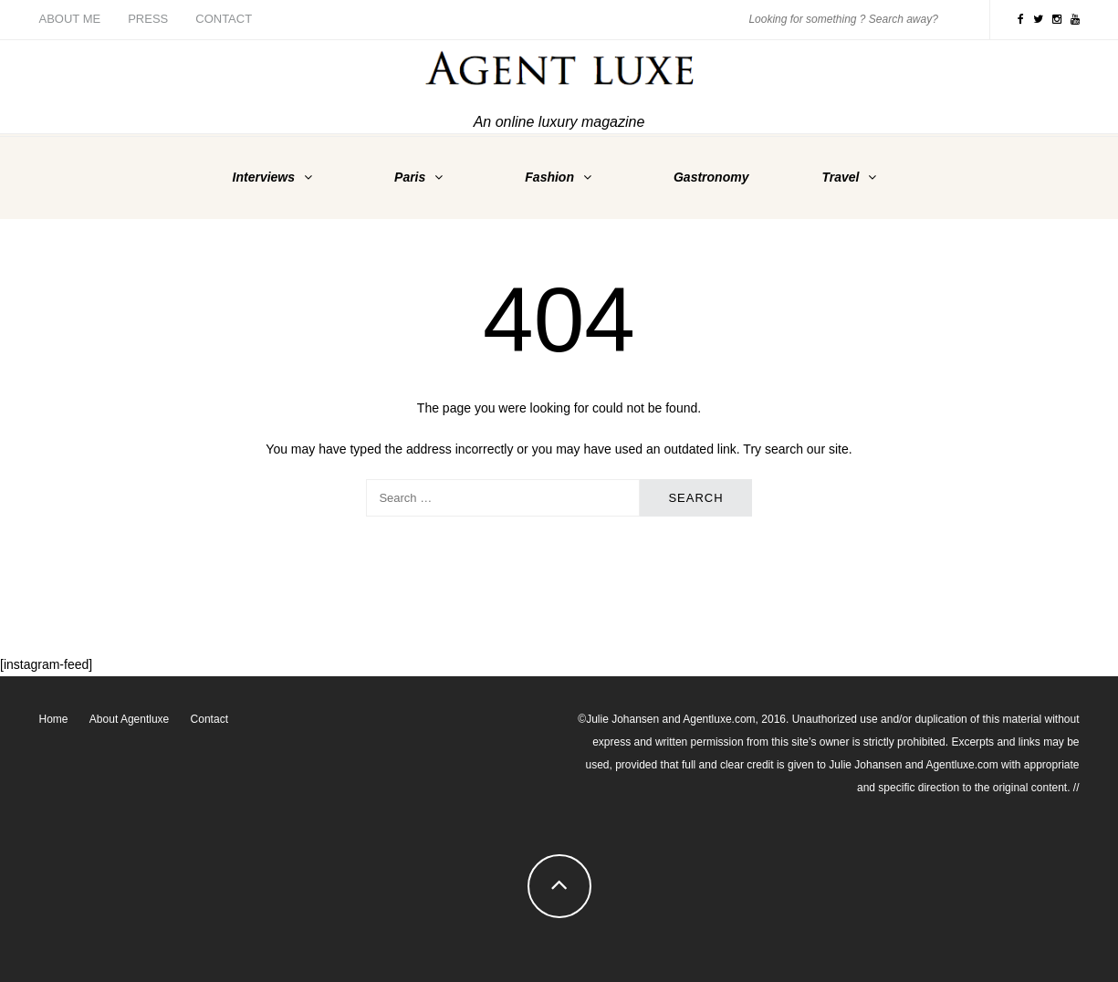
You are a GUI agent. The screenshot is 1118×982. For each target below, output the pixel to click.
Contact (223, 19)
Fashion (549, 177)
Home (53, 719)
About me (70, 19)
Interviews (264, 177)
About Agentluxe (129, 719)
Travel (840, 177)
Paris (409, 177)
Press (148, 19)
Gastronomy (711, 177)
